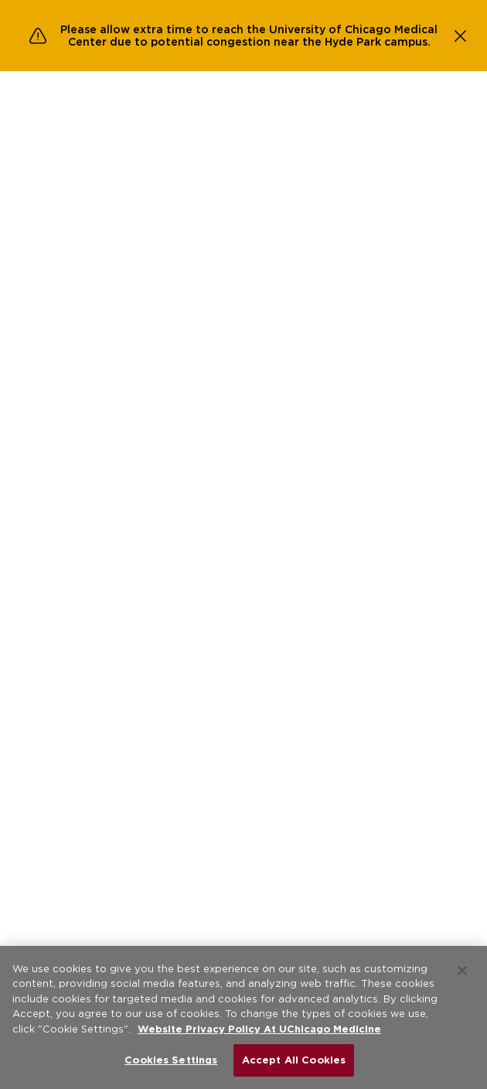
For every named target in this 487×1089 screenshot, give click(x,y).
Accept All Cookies (294, 1060)
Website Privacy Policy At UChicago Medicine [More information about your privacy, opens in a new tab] (259, 1029)
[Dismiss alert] (460, 35)
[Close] (462, 971)
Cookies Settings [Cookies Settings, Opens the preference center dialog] (170, 1060)
